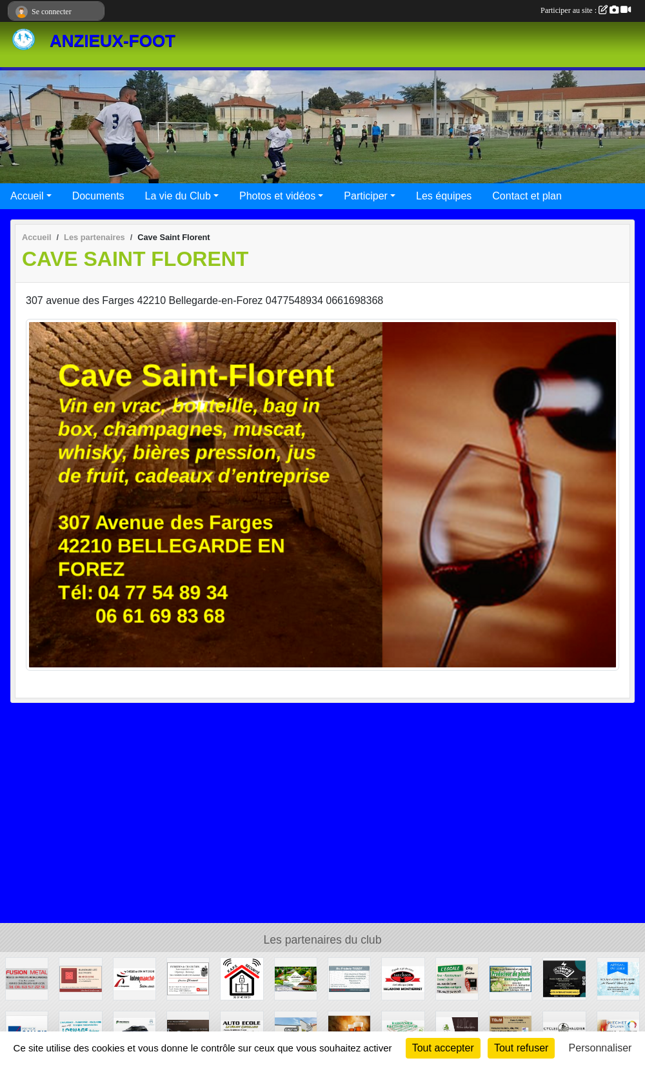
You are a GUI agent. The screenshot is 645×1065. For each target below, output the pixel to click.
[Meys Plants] (510, 978)
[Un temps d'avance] (564, 978)
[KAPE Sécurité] (241, 978)
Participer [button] (366, 195)
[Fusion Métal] (26, 978)
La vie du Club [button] (178, 195)
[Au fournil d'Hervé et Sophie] (618, 978)
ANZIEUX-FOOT (112, 40)
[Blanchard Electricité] (80, 978)
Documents (98, 195)
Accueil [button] (27, 195)
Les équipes (443, 195)
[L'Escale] (457, 978)
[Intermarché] (134, 978)
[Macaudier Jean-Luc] (295, 978)
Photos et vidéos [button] (277, 195)
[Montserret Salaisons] (402, 978)
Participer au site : (586, 10)
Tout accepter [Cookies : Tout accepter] (443, 1047)
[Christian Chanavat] (188, 978)
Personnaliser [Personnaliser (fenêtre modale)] (600, 1047)
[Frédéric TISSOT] (349, 978)
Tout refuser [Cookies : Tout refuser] (521, 1047)
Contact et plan (527, 195)
